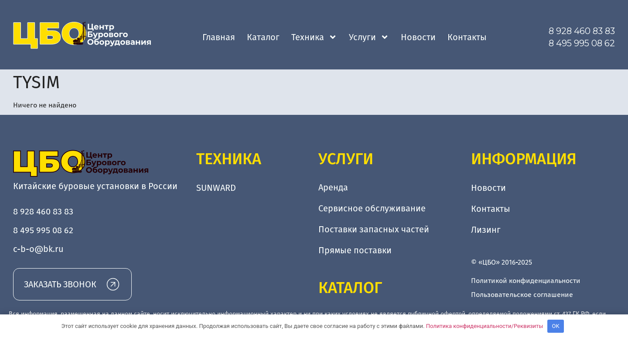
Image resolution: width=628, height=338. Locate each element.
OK (556, 326)
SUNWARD (216, 188)
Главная (218, 37)
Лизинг (486, 229)
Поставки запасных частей (373, 229)
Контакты (467, 37)
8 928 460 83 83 (582, 31)
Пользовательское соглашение (522, 294)
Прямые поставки (355, 250)
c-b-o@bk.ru (38, 249)
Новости (418, 37)
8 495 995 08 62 (582, 43)
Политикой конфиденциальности (525, 280)
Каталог (263, 37)
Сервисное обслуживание (372, 208)
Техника (314, 37)
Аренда (333, 188)
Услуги (369, 37)
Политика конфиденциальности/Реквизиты (484, 326)
